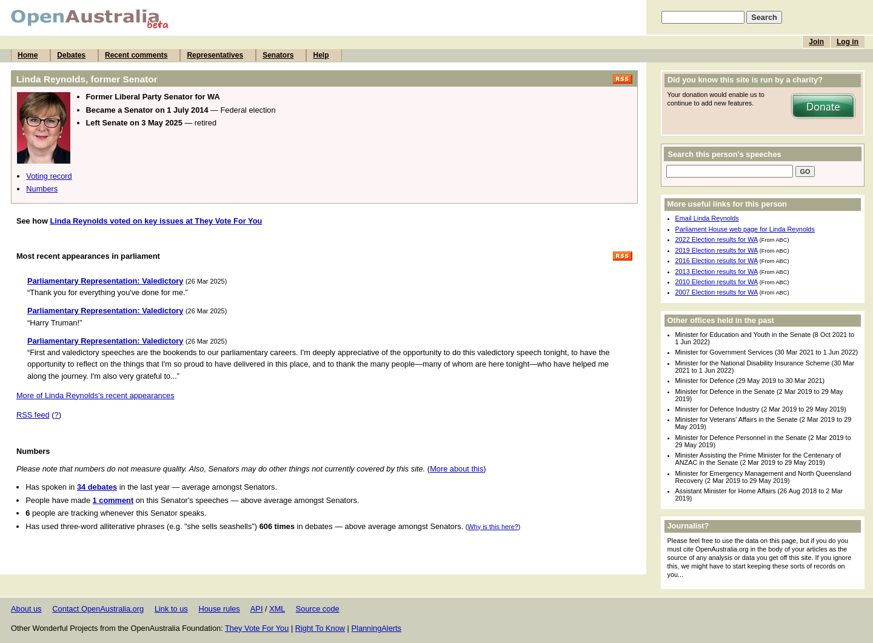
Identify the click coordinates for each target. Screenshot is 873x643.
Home (28, 55)
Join (816, 42)
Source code (318, 608)
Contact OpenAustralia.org (98, 608)
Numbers (42, 188)
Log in (847, 42)
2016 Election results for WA (716, 260)
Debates (71, 55)
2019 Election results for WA (716, 250)
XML (277, 608)
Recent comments (136, 55)
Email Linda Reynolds (707, 218)
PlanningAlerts (377, 628)
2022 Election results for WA (716, 239)
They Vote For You (257, 628)
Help (321, 55)
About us (26, 608)
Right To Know (320, 628)
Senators (278, 55)
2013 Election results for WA (716, 271)
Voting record (49, 176)
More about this (456, 468)
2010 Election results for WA (716, 281)
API (256, 608)
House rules (218, 608)
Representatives (215, 55)
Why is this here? (492, 526)
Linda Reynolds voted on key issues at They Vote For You (156, 220)
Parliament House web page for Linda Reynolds (745, 229)
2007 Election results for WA (716, 292)
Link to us (171, 608)
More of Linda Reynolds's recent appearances (95, 395)
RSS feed (33, 414)
